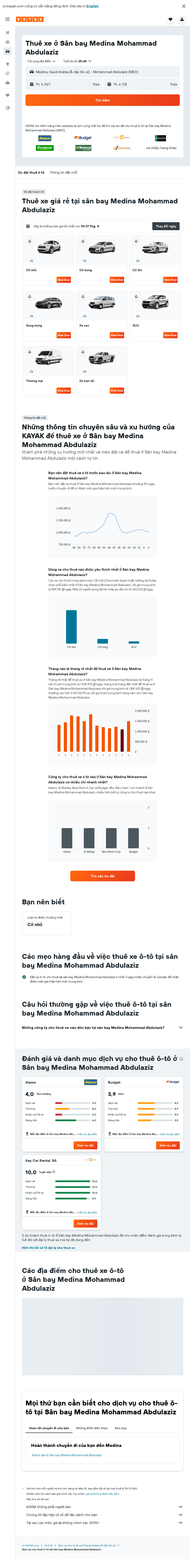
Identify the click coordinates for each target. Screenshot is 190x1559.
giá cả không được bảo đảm (102, 1493)
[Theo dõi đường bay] (7, 73)
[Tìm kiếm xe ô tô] (7, 51)
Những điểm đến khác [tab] (92, 1428)
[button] (183, 6)
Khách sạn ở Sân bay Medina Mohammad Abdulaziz (67, 1455)
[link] (102, 876)
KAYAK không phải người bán (104, 1506)
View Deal (63, 279)
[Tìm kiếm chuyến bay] (7, 32)
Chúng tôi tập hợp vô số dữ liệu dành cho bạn (104, 1514)
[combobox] (41, 61)
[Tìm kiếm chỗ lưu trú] (7, 42)
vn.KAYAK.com (30, 1545)
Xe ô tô (48, 1545)
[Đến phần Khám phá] (7, 64)
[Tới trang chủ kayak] (30, 19)
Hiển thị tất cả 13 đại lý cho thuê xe (48, 1248)
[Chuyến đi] (7, 95)
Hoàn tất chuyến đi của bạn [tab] (49, 1428)
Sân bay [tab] (121, 1428)
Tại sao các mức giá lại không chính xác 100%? (104, 1522)
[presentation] (181, 1059)
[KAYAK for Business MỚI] (7, 82)
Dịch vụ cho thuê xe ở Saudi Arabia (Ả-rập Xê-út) (87, 1545)
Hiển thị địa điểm (87, 1134)
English (92, 6)
